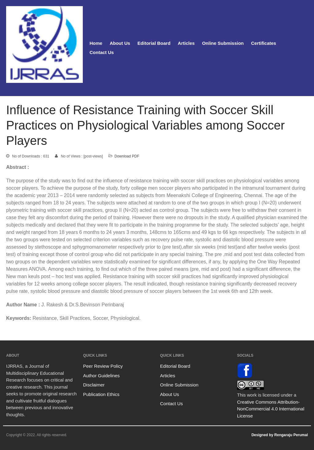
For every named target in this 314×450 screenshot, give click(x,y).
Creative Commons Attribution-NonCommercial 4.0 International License (270, 408)
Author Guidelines (101, 375)
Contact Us (102, 52)
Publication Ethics (101, 394)
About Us (120, 43)
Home (96, 43)
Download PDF (126, 156)
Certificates (263, 43)
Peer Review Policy (103, 366)
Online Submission (223, 43)
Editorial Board (153, 43)
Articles (186, 43)
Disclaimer (94, 384)
